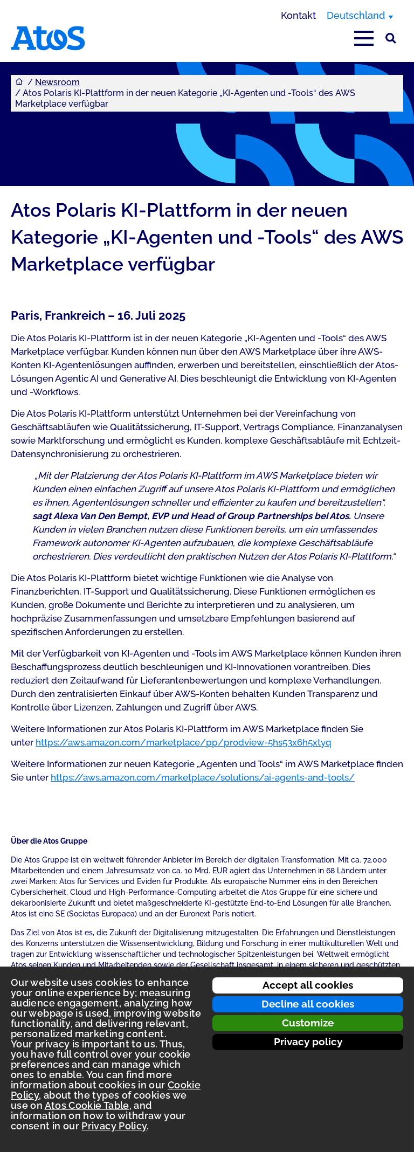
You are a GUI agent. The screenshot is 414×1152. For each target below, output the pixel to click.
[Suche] (390, 38)
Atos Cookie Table (87, 1105)
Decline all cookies (307, 1004)
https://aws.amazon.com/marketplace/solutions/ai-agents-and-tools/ (203, 777)
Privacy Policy (114, 1126)
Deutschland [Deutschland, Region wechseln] (356, 15)
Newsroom (57, 82)
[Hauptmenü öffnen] (363, 38)
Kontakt (298, 15)
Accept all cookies (308, 985)
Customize (308, 1023)
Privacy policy (308, 1041)
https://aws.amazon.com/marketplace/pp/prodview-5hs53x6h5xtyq (184, 742)
